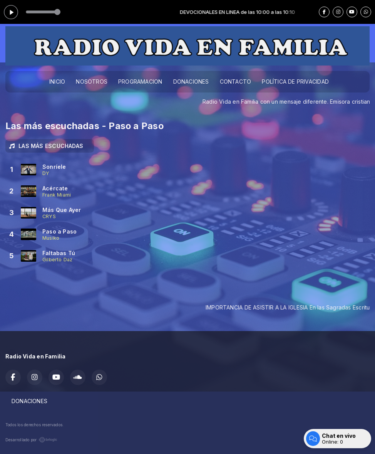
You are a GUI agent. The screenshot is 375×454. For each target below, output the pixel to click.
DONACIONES (191, 81)
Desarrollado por (31, 439)
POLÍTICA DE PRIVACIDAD (295, 81)
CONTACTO (235, 81)
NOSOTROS (91, 81)
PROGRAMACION (140, 81)
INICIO (57, 81)
